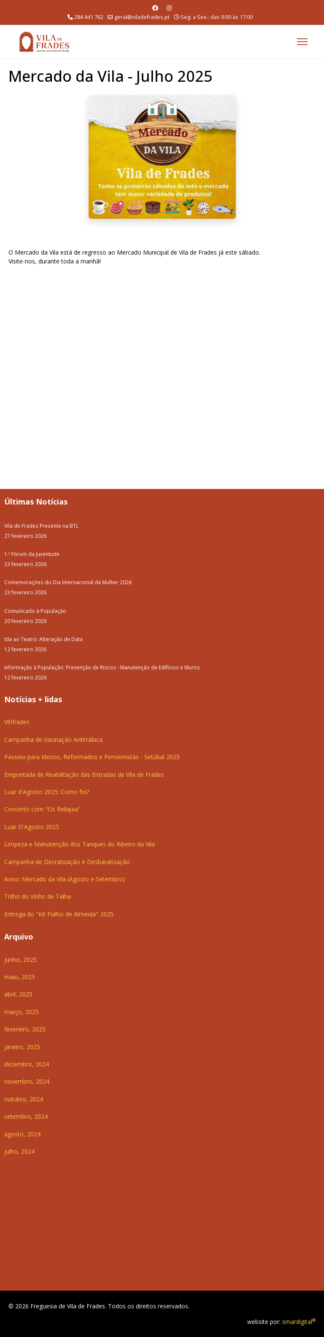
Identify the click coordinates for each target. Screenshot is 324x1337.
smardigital (299, 1322)
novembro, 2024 (26, 1081)
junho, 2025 (20, 960)
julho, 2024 (19, 1151)
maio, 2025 (19, 977)
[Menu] (302, 42)
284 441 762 (88, 17)
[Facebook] (155, 8)
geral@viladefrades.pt (142, 17)
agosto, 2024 (22, 1134)
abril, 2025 (18, 994)
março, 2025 (21, 1012)
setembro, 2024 (26, 1116)
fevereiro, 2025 (25, 1029)
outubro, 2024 (23, 1099)
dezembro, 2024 (26, 1064)
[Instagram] (169, 8)
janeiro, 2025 (22, 1047)
